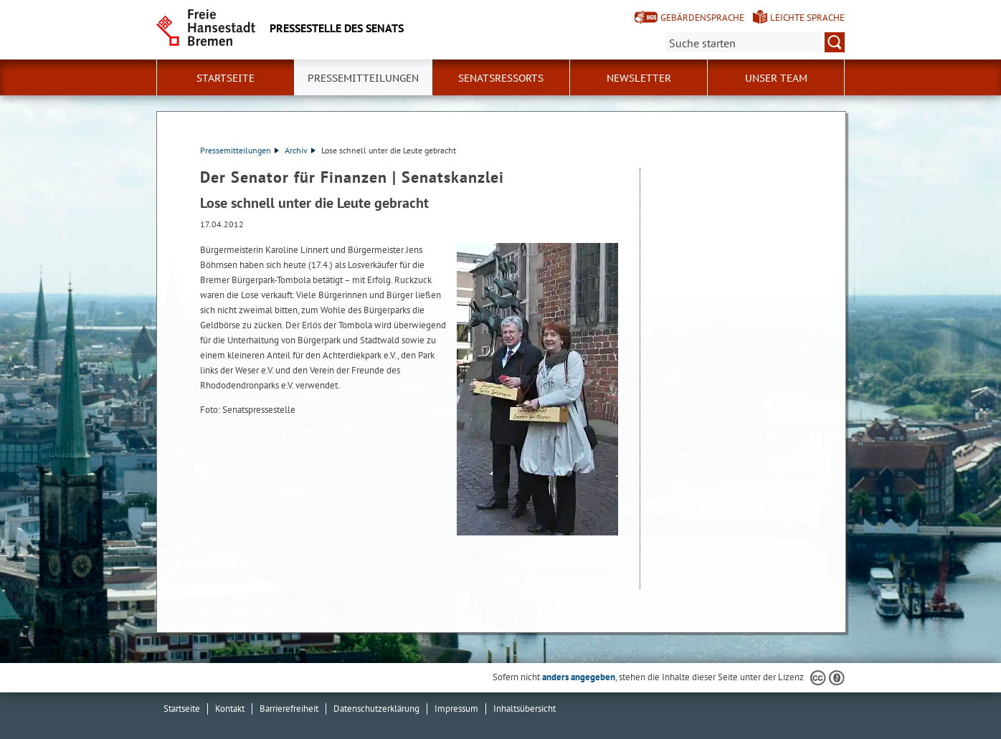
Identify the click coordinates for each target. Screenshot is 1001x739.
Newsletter (639, 78)
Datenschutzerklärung (376, 708)
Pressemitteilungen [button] (363, 78)
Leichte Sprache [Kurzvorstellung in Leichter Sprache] (807, 17)
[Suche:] (755, 42)
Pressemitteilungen (239, 150)
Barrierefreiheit (289, 708)
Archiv (300, 150)
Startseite (225, 78)
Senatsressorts (501, 78)
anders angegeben (578, 677)
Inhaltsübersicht (524, 708)
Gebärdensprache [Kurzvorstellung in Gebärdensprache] (702, 17)
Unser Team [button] (776, 78)
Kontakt (230, 708)
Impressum (456, 708)
